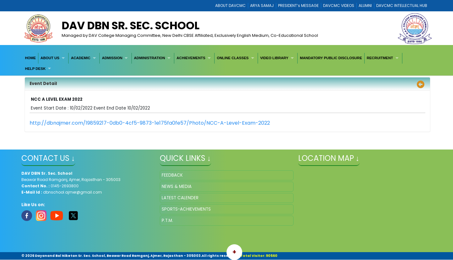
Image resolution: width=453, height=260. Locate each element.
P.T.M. (167, 220)
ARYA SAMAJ (262, 5)
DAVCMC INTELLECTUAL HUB (401, 5)
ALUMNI (365, 5)
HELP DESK (35, 69)
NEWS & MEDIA (177, 186)
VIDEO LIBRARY (274, 58)
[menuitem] (30, 58)
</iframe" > (365, 201)
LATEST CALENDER (180, 198)
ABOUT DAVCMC (230, 5)
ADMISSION (112, 58)
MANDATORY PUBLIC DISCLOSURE (331, 58)
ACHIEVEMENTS (190, 58)
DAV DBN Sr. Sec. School (130, 25)
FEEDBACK (172, 175)
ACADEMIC (80, 58)
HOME (30, 58)
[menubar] (226, 63)
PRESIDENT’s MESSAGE (298, 5)
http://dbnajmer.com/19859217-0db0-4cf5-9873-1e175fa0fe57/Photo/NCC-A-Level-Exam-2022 (150, 123)
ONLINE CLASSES (233, 58)
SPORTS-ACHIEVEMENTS (186, 209)
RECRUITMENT (380, 58)
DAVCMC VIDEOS (338, 5)
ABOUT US (50, 58)
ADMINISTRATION (149, 58)
